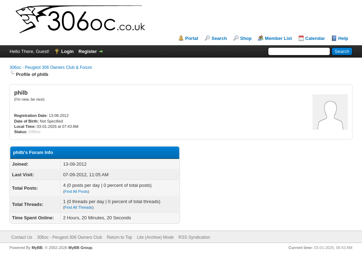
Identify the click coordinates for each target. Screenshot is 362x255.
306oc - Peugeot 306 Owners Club (69, 237)
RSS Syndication (194, 237)
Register (87, 51)
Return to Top (119, 237)
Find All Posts (76, 191)
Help (343, 38)
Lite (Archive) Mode (155, 237)
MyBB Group (80, 247)
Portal (191, 38)
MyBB (36, 247)
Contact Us (21, 237)
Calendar (315, 38)
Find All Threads (78, 207)
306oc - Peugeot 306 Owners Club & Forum (51, 67)
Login (67, 51)
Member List (278, 38)
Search (219, 38)
